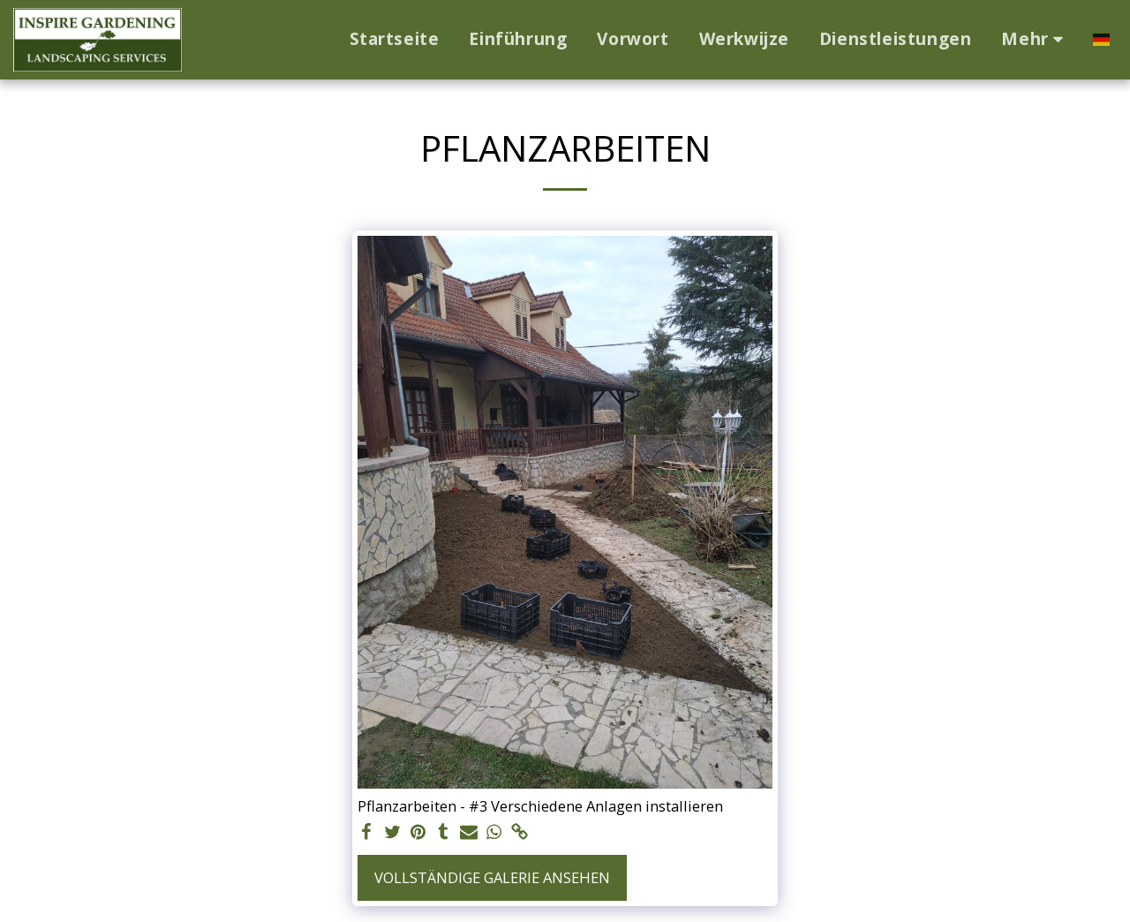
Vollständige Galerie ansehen (492, 877)
